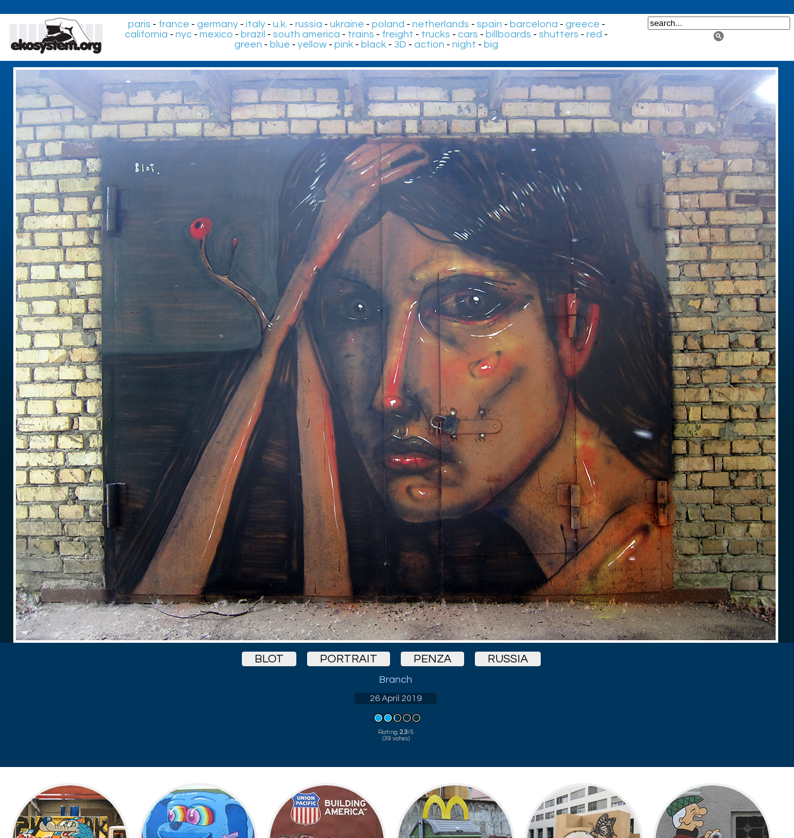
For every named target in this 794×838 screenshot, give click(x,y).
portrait (348, 659)
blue (280, 44)
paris (139, 24)
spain (489, 24)
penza (432, 659)
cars (468, 34)
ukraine (347, 24)
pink (343, 44)
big (491, 44)
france (173, 24)
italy (255, 24)
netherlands (440, 24)
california (146, 34)
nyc (183, 34)
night (464, 44)
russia (308, 24)
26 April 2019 (396, 698)
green (248, 44)
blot (269, 659)
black (373, 44)
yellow (312, 44)
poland (388, 24)
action (429, 44)
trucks (435, 34)
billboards (508, 34)
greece (582, 24)
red (594, 34)
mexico (216, 34)
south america (306, 34)
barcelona (534, 24)
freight (397, 34)
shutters (559, 34)
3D (400, 44)
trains (361, 34)
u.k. (280, 24)
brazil (253, 34)
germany (217, 24)
